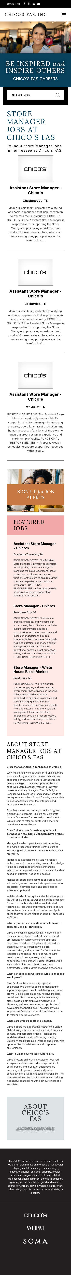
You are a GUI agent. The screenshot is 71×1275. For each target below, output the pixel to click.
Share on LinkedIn (33, 3)
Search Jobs (22, 95)
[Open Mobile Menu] (64, 15)
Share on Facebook (24, 3)
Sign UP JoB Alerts (35, 494)
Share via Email (38, 3)
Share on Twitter (29, 3)
